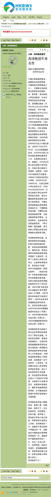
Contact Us (17, 487)
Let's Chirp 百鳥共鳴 (36, 24)
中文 (24, 17)
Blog (19, 17)
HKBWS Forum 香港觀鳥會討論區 (13, 24)
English (39, 17)
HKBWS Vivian (8, 50)
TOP (47, 466)
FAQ (12, 21)
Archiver (33, 490)
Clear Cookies (6, 487)
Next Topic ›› (16, 40)
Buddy (19, 95)
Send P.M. (9, 95)
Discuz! (15, 492)
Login (13, 17)
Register (6, 17)
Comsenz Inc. (34, 492)
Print (47, 46)
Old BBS (31, 17)
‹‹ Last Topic (5, 40)
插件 (4, 21)
